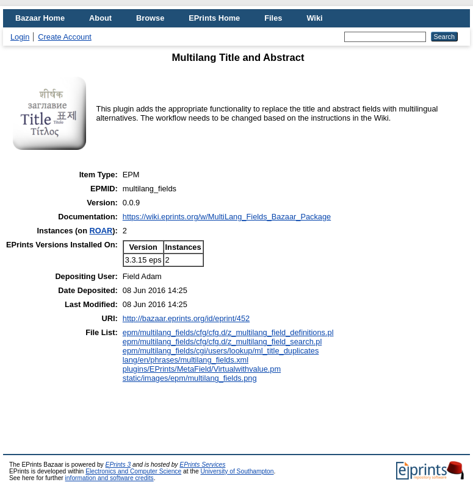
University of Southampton (236, 471)
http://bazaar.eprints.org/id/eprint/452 (186, 318)
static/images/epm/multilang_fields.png (190, 378)
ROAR (101, 230)
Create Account (65, 36)
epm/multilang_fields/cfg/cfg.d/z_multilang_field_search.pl (222, 341)
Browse (150, 18)
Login (19, 36)
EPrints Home (214, 18)
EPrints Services (202, 464)
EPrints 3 (118, 464)
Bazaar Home (40, 18)
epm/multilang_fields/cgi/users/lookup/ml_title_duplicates (221, 350)
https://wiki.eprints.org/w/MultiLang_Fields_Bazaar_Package (227, 216)
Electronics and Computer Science (133, 471)
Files (273, 18)
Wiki (314, 18)
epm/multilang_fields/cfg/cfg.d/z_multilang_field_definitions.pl (228, 332)
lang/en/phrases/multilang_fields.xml (185, 359)
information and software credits (109, 478)
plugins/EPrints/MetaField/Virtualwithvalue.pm (202, 368)
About (100, 18)
